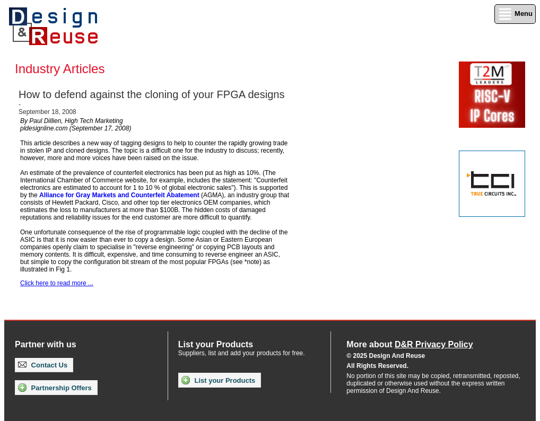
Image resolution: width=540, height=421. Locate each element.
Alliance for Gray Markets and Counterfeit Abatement (119, 195)
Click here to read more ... (56, 283)
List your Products (218, 380)
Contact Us (42, 365)
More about (409, 344)
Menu (515, 14)
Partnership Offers (55, 387)
